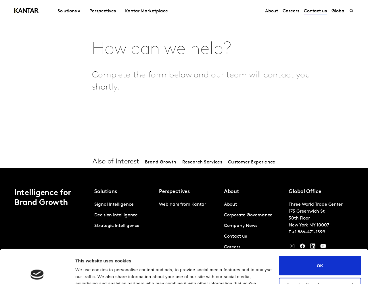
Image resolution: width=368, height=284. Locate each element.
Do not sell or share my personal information (320, 253)
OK (320, 231)
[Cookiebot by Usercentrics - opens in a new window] (37, 272)
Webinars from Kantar (182, 204)
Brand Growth (161, 162)
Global (338, 11)
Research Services (202, 162)
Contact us (315, 11)
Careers (291, 11)
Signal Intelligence (113, 204)
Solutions (67, 11)
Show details (88, 272)
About (271, 11)
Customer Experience (251, 162)
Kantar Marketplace (146, 11)
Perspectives (102, 11)
